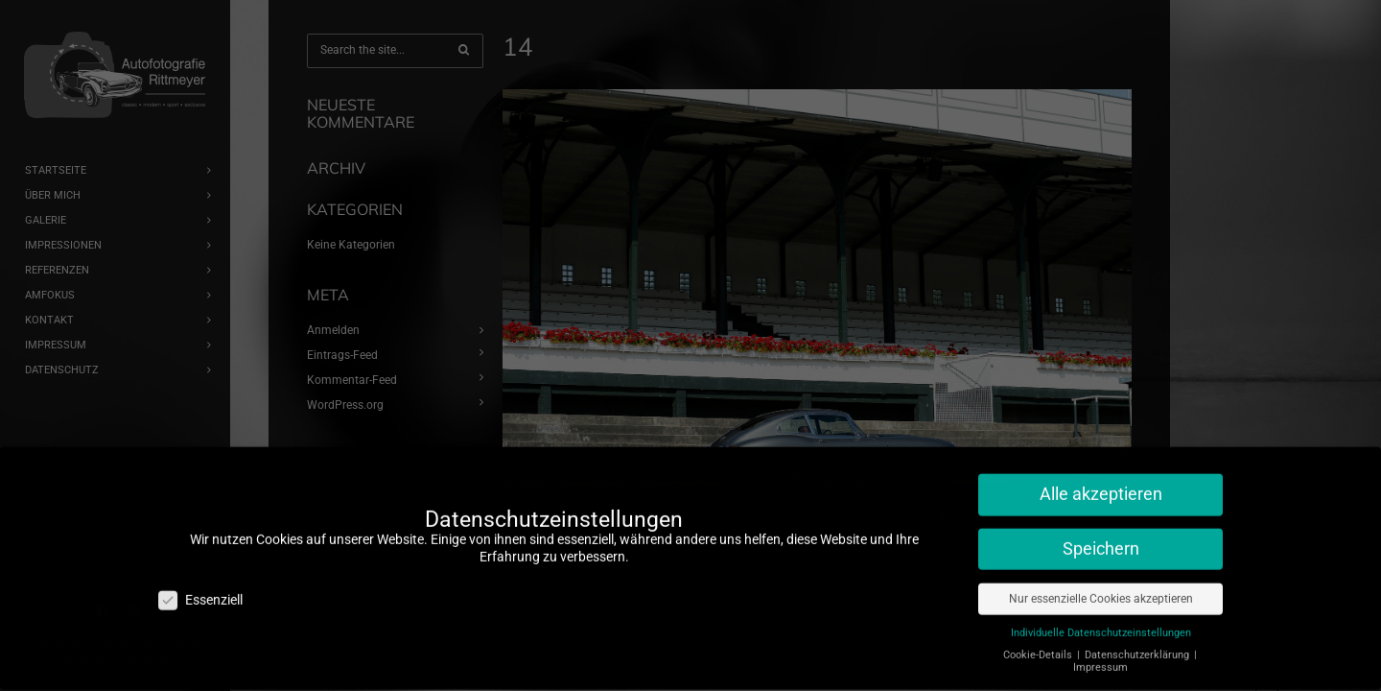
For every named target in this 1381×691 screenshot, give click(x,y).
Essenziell (200, 575)
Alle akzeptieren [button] (1101, 470)
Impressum (1100, 643)
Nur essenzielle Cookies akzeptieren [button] (1101, 574)
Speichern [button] (1101, 525)
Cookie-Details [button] (1039, 630)
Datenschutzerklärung (1138, 630)
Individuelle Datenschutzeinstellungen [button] (1101, 608)
